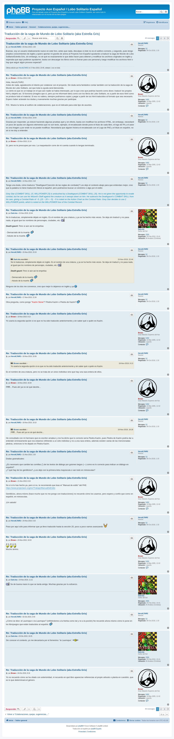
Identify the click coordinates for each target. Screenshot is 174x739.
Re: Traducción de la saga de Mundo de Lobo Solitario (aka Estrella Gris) (46, 75)
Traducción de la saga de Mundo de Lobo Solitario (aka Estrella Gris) (52, 34)
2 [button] (161, 38)
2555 (147, 234)
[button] (168, 38)
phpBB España (96, 729)
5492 (147, 99)
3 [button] (164, 38)
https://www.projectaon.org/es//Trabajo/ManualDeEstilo (30, 488)
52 (146, 48)
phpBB (80, 726)
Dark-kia (141, 229)
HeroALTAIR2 (143, 43)
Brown (140, 94)
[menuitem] (25, 22)
